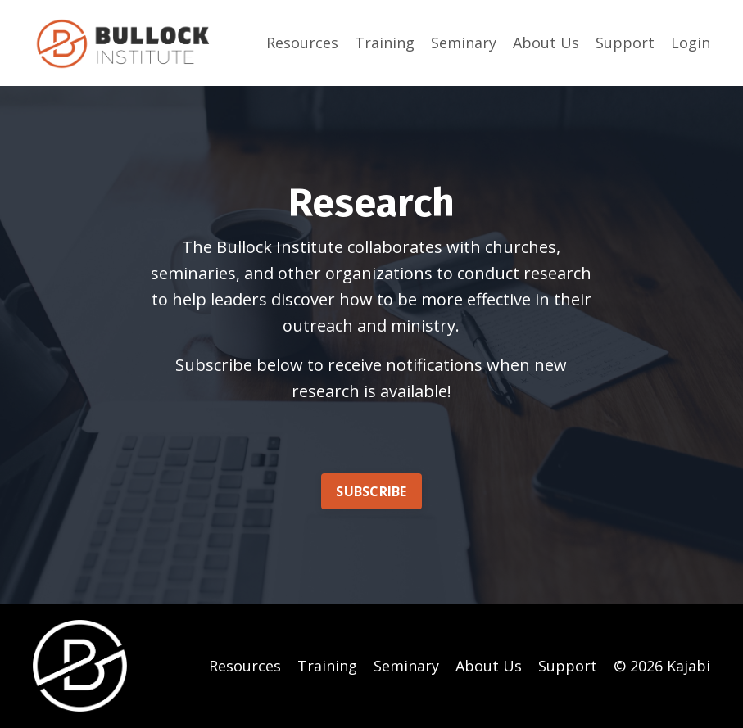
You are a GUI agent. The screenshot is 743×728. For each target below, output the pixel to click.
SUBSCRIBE (371, 491)
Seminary (463, 42)
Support (625, 42)
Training (385, 42)
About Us (546, 42)
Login (690, 42)
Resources (302, 42)
